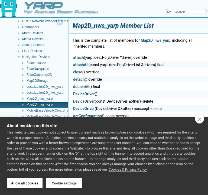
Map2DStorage (37, 81)
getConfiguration (87, 116)
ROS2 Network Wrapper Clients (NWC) (50, 21)
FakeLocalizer (37, 63)
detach (79, 79)
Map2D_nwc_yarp (40, 98)
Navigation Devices (36, 57)
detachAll (81, 86)
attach (78, 57)
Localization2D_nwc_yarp (45, 87)
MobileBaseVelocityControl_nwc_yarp (54, 110)
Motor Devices (32, 33)
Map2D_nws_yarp (40, 104)
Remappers (30, 27)
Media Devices (33, 39)
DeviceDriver (84, 94)
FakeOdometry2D (39, 75)
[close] (199, 119)
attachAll (80, 65)
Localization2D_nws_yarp (45, 93)
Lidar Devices (32, 51)
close (77, 72)
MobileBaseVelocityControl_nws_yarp (54, 116)
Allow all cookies (24, 183)
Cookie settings (64, 183)
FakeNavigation (38, 69)
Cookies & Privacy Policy (128, 170)
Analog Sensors (33, 45)
